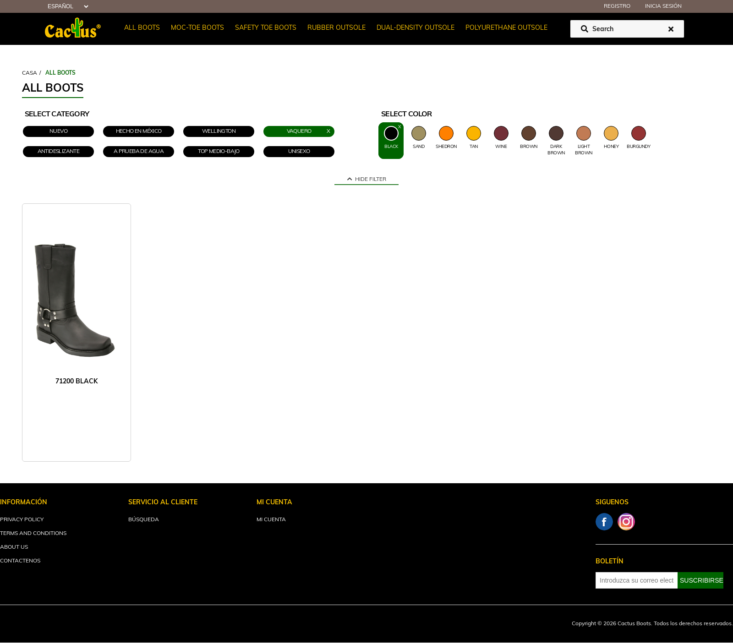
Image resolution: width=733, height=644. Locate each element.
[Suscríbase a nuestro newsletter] (637, 580)
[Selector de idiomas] (67, 6)
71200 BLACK (76, 381)
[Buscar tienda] (627, 29)
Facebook (604, 521)
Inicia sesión (663, 6)
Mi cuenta (271, 520)
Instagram (626, 521)
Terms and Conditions (33, 533)
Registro (617, 6)
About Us (14, 547)
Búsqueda (143, 520)
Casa (29, 73)
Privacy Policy (22, 520)
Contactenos (20, 561)
